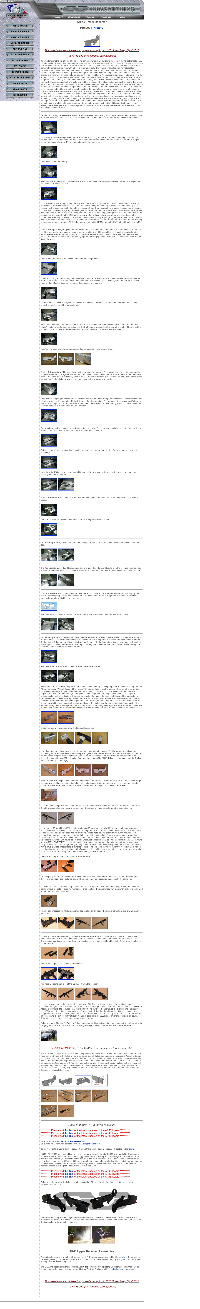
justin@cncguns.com (90, 1144)
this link (69, 1130)
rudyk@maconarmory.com (123, 1269)
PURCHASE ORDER (72, 1141)
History (98, 27)
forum (131, 1149)
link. (125, 1257)
